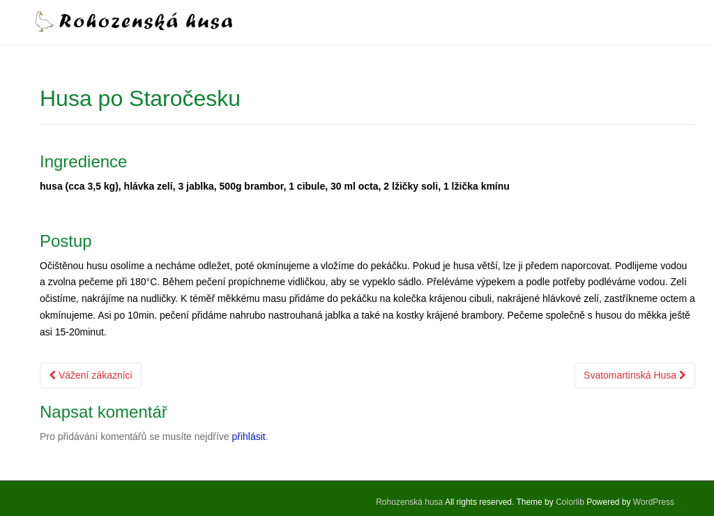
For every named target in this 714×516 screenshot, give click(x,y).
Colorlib (570, 502)
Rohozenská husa (409, 502)
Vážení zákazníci (90, 375)
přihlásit (248, 436)
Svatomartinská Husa (635, 375)
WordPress (653, 502)
